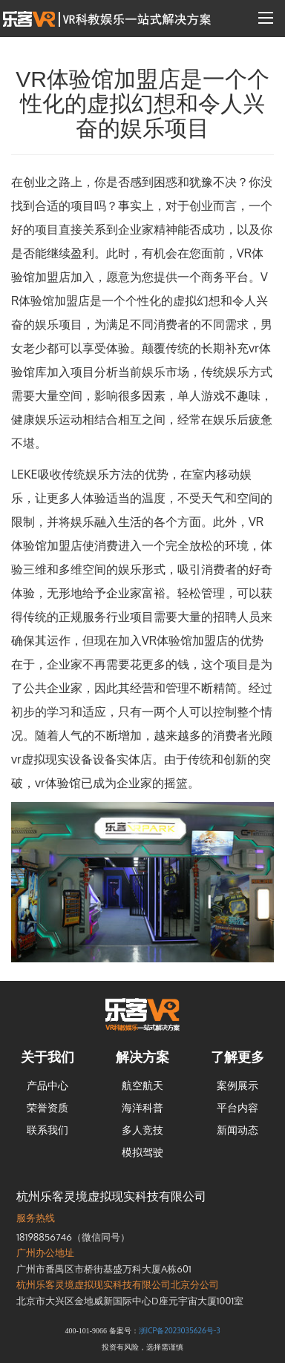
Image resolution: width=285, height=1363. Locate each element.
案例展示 (237, 1085)
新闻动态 (237, 1129)
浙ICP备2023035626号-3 (179, 1330)
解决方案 (142, 1056)
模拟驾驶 (142, 1152)
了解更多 (237, 1056)
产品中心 (47, 1085)
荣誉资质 (47, 1107)
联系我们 (47, 1129)
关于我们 (47, 1056)
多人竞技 (142, 1129)
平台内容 (237, 1107)
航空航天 (142, 1085)
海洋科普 (142, 1107)
